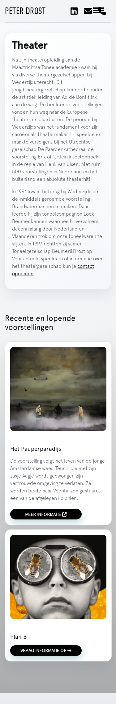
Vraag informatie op (45, 650)
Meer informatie (46, 514)
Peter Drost (25, 11)
